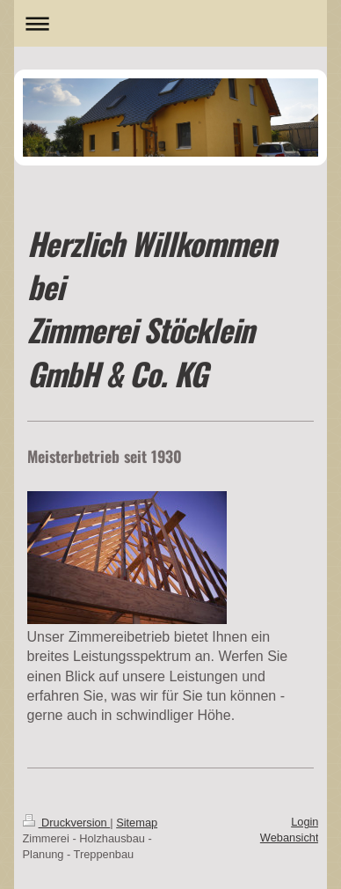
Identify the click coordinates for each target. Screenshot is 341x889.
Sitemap (136, 822)
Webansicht (289, 837)
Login (304, 821)
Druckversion (67, 822)
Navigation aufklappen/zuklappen (170, 23)
